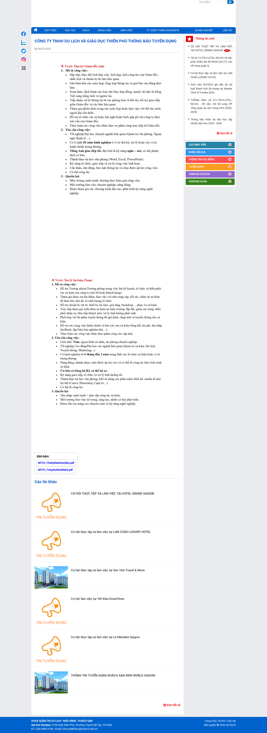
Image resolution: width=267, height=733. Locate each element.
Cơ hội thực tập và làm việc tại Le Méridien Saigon (105, 637)
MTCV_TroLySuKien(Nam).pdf (55, 469)
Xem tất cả (172, 705)
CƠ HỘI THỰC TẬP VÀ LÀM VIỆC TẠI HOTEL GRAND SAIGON (112, 493)
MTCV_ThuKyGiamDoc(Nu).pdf (56, 462)
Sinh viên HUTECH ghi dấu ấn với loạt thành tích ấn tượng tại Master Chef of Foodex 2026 (211, 88)
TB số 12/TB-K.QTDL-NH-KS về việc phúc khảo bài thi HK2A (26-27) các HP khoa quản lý (211, 61)
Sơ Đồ (221, 720)
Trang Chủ (210, 720)
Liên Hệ (231, 720)
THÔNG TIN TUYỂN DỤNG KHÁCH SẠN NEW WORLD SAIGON (113, 675)
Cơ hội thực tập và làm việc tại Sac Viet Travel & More (108, 570)
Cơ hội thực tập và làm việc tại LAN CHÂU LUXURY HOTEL (111, 532)
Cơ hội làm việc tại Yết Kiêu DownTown (97, 599)
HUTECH (231, 724)
